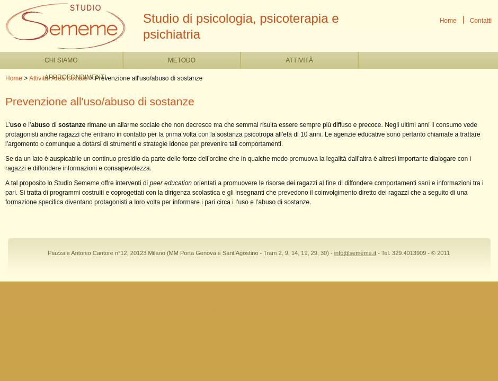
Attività (299, 60)
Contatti (481, 20)
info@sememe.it (355, 253)
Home (448, 20)
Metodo (181, 60)
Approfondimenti (75, 77)
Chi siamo (61, 60)
